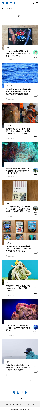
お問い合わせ (30, 404)
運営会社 (8, 404)
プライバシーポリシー (19, 404)
